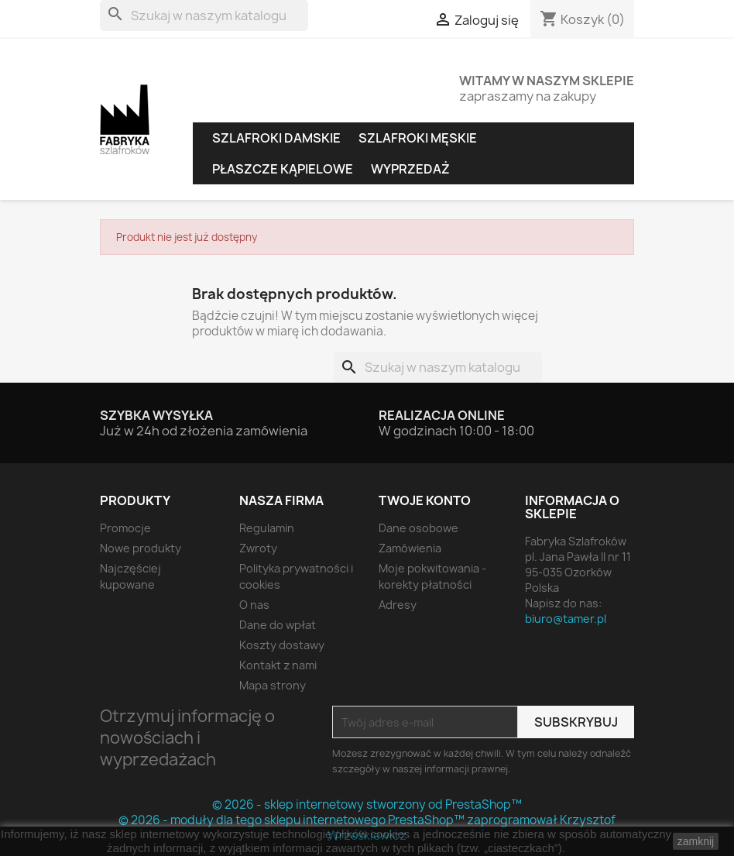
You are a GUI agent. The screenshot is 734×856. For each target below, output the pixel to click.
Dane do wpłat (277, 624)
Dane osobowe (418, 528)
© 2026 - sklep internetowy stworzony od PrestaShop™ (367, 804)
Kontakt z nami (278, 665)
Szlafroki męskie (417, 137)
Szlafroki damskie (276, 137)
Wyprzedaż (410, 168)
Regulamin (266, 528)
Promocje (125, 528)
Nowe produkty (140, 548)
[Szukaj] (204, 15)
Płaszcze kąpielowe (282, 168)
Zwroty (258, 548)
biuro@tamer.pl (565, 618)
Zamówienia (410, 548)
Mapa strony (272, 685)
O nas (254, 604)
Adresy (398, 604)
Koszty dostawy (281, 645)
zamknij (695, 841)
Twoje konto (425, 500)
